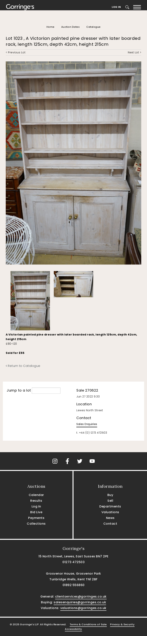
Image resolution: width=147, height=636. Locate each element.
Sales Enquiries (86, 424)
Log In (116, 7)
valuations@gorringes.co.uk (83, 608)
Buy (110, 495)
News (110, 518)
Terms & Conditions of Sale (88, 624)
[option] (30, 299)
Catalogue (93, 27)
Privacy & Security (122, 624)
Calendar (36, 495)
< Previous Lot (15, 52)
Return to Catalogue (23, 366)
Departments (110, 506)
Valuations (110, 512)
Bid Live (36, 512)
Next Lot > (134, 52)
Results (36, 500)
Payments (36, 518)
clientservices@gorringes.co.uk (81, 596)
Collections (36, 523)
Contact (110, 523)
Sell (110, 500)
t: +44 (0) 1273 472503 (91, 433)
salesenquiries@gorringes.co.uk (80, 602)
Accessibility (73, 629)
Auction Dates (70, 27)
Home (51, 27)
